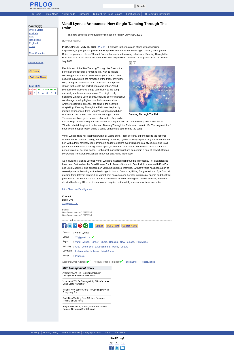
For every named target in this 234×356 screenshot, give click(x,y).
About (108, 332)
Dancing (113, 242)
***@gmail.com (70, 203)
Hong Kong (35, 39)
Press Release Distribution (45, 7)
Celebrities (87, 246)
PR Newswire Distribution (157, 14)
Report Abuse (148, 261)
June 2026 (34, 86)
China (32, 46)
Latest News (51, 14)
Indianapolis (81, 251)
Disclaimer (131, 261)
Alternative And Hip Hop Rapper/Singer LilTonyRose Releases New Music (82, 274)
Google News (129, 226)
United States (36, 29)
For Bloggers (133, 14)
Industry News (35, 62)
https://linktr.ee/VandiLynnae (77, 189)
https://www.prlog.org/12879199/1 (77, 212)
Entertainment (102, 246)
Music (104, 242)
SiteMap (35, 332)
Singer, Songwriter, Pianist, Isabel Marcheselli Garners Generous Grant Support (85, 307)
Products (79, 256)
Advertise (120, 332)
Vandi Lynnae (82, 242)
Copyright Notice (92, 332)
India (31, 36)
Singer (95, 242)
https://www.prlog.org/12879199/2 (77, 215)
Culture (124, 246)
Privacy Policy (50, 332)
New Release (127, 242)
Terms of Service (71, 332)
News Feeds (68, 14)
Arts (77, 246)
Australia (33, 33)
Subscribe (84, 14)
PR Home (36, 14)
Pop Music (142, 242)
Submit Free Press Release (107, 14)
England (33, 43)
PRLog (101, 47)
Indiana (94, 251)
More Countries (37, 53)
